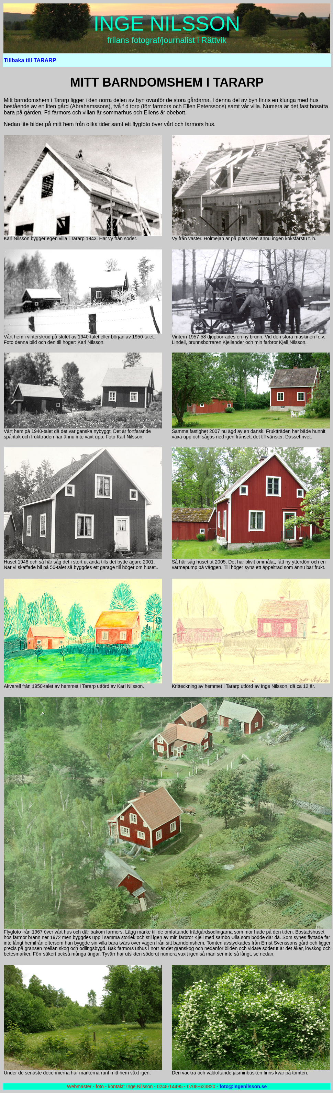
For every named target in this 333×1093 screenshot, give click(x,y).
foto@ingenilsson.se (243, 1086)
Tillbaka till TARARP (30, 60)
